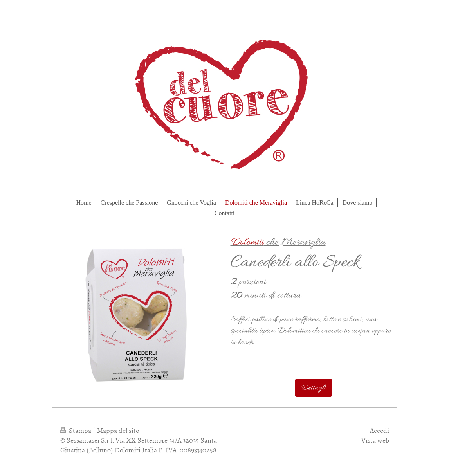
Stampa (76, 430)
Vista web (375, 440)
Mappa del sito (118, 430)
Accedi (379, 430)
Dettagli (313, 388)
